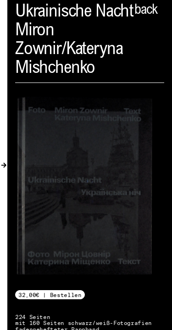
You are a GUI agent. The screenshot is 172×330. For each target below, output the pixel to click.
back (145, 10)
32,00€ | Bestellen (50, 295)
